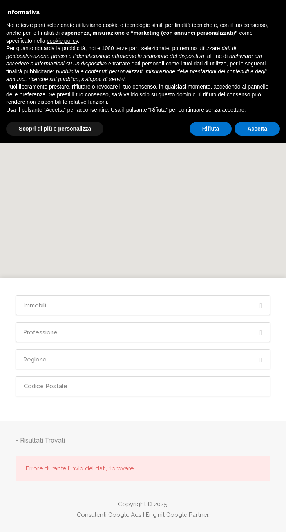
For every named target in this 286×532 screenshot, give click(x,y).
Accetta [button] (257, 128)
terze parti (128, 48)
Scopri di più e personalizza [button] (55, 128)
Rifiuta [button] (210, 128)
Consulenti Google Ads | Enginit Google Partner (142, 514)
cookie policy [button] (62, 41)
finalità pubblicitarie (29, 71)
